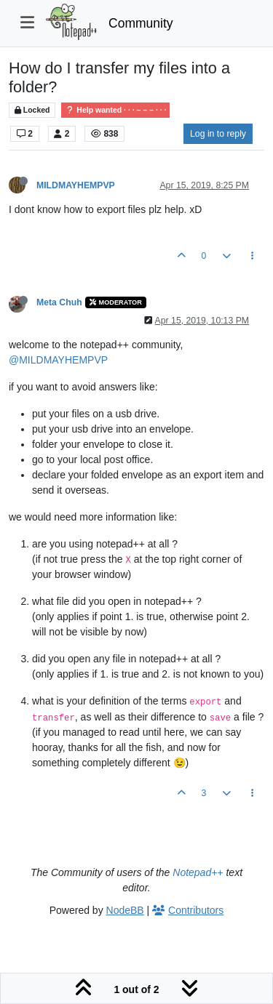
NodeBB (125, 910)
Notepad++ (198, 872)
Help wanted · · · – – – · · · (115, 110)
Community (140, 23)
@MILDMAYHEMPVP (58, 360)
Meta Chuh (59, 302)
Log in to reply (218, 134)
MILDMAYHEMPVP (75, 185)
